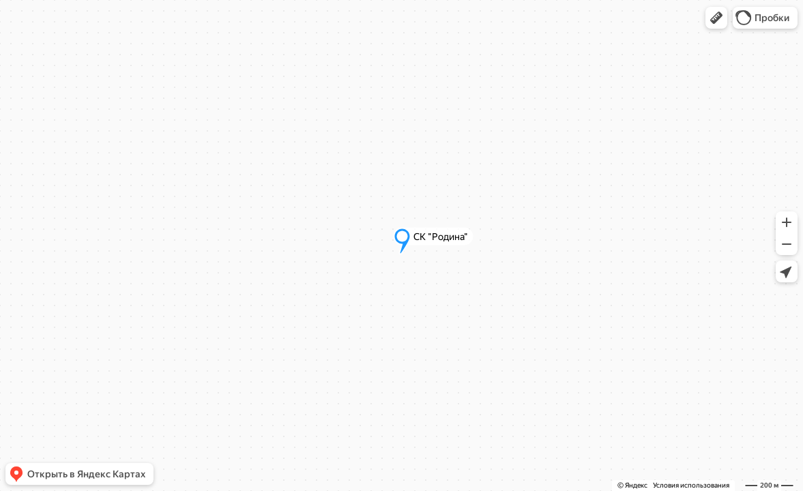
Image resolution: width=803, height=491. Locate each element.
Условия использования (691, 485)
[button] (716, 18)
